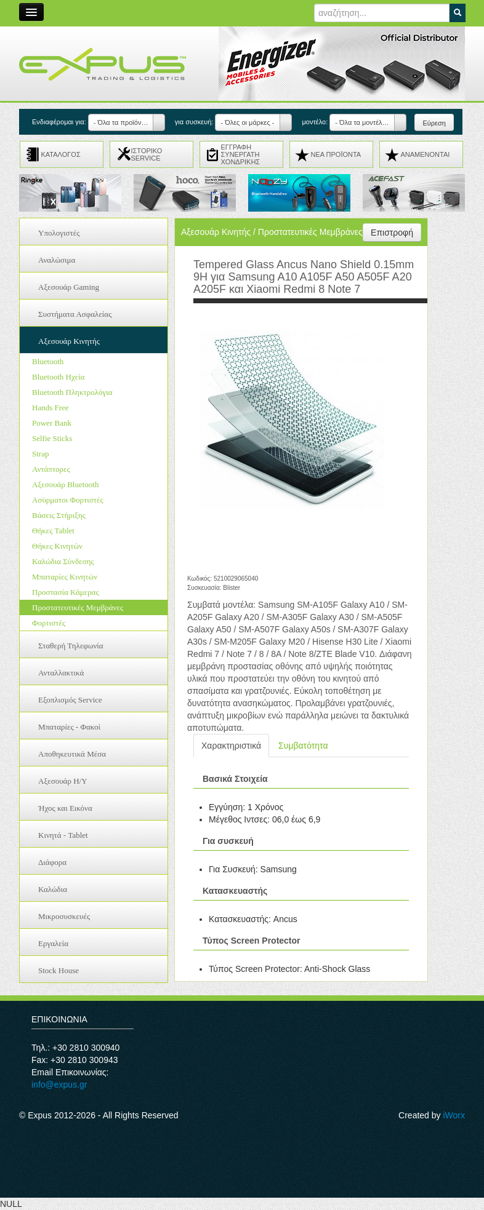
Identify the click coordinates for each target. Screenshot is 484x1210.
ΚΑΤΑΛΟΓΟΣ (61, 154)
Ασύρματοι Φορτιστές (67, 499)
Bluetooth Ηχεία (58, 376)
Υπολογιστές (58, 232)
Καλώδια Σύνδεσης (63, 561)
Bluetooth (47, 361)
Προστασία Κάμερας (65, 592)
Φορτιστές (48, 622)
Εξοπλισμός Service (70, 699)
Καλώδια (52, 889)
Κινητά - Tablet (63, 835)
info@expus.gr (59, 1084)
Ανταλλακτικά (61, 672)
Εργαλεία (53, 943)
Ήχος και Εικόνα (65, 808)
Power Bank (51, 423)
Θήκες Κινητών (57, 546)
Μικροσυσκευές (64, 916)
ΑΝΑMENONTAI (425, 154)
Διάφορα (52, 862)
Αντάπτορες (51, 469)
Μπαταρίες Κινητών (64, 576)
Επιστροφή (392, 232)
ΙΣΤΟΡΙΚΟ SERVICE (147, 154)
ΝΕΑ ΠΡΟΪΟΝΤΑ (336, 154)
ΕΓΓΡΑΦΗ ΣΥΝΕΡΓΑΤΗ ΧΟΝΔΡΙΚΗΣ (240, 154)
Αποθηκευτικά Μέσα (72, 753)
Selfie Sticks (52, 438)
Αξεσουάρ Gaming (68, 287)
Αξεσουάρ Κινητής (69, 341)
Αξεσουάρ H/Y (62, 781)
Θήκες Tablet (53, 530)
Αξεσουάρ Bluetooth (65, 484)
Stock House (58, 970)
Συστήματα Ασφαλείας (74, 314)
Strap (40, 453)
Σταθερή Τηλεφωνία (70, 645)
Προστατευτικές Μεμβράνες (77, 607)
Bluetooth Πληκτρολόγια (72, 392)
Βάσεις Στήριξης (59, 515)
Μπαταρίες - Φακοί (69, 726)
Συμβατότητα (303, 745)
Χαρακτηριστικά (231, 745)
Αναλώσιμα (56, 260)
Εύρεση (433, 123)
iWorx (454, 1115)
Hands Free (50, 407)
